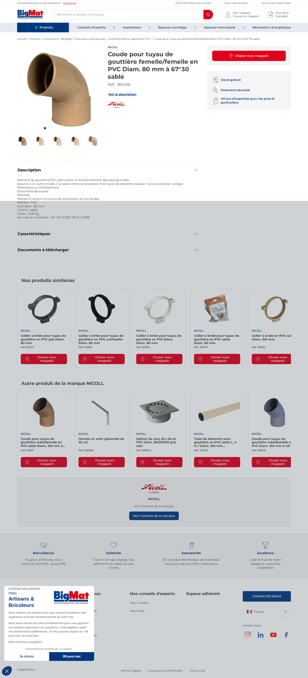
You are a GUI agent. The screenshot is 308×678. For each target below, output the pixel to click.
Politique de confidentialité (165, 670)
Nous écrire (69, 2)
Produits (35, 38)
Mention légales (131, 670)
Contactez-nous (266, 596)
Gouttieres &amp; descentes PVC (129, 38)
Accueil (22, 38)
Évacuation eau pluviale (90, 38)
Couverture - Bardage (58, 38)
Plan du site (197, 670)
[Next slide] (286, 282)
